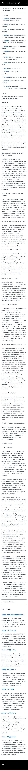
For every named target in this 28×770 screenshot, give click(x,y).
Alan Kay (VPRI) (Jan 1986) (8, 630)
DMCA (3, 764)
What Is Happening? (10, 3)
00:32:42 (6, 57)
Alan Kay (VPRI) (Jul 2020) (8, 737)
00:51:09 (6, 68)
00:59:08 (6, 72)
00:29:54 (6, 51)
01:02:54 (6, 77)
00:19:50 (6, 40)
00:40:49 (6, 62)
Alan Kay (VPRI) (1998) (7, 689)
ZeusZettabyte (10, 602)
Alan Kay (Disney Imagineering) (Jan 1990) (12, 614)
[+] (2, 18)
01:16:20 (6, 86)
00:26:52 (6, 46)
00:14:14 (6, 29)
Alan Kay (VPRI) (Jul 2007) (8, 650)
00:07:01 (6, 24)
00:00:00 (6, 18)
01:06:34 (6, 80)
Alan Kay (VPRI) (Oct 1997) (8, 713)
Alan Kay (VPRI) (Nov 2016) (8, 669)
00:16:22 (6, 35)
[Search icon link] (26, 3)
